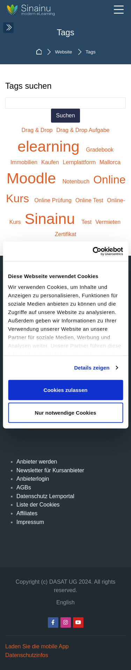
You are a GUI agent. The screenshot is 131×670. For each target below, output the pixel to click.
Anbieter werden (36, 462)
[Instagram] (65, 622)
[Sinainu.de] (35, 10)
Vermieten (108, 222)
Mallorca (110, 162)
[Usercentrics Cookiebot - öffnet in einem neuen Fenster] (93, 251)
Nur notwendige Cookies (65, 413)
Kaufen (50, 162)
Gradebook (100, 150)
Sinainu (51, 218)
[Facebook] (53, 622)
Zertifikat (65, 234)
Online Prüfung (53, 200)
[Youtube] (78, 622)
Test (87, 222)
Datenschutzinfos (26, 655)
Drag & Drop (38, 130)
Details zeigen (91, 368)
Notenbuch (77, 181)
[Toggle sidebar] (8, 27)
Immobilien (24, 162)
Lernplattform (80, 162)
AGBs (23, 487)
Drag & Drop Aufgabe (82, 130)
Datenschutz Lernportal (45, 496)
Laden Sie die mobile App (36, 646)
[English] (65, 602)
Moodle (33, 178)
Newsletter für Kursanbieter (50, 470)
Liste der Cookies (38, 505)
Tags (91, 52)
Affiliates (26, 513)
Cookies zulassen (66, 390)
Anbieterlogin (32, 479)
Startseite (39, 52)
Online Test (90, 200)
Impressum (30, 522)
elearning (50, 146)
